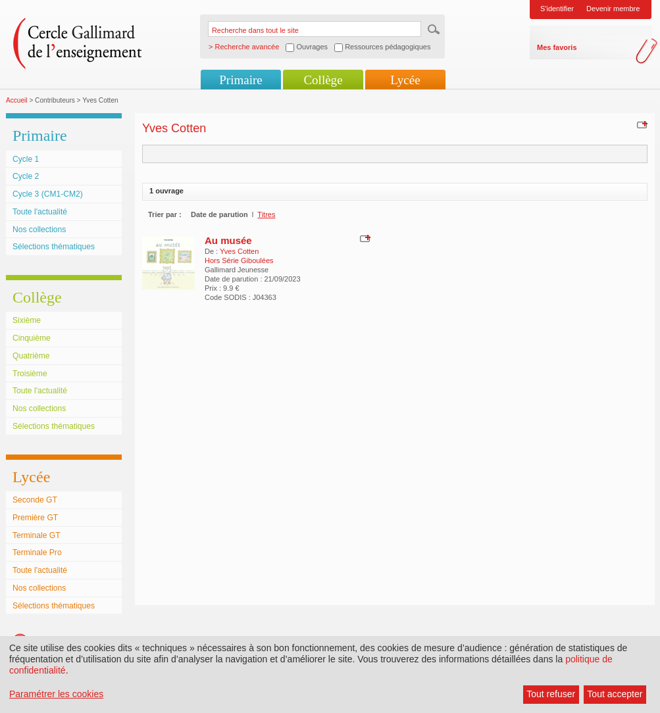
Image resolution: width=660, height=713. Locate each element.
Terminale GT (37, 535)
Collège (322, 80)
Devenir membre (613, 8)
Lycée (405, 80)
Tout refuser (550, 694)
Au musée (228, 240)
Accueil (17, 100)
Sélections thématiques (54, 246)
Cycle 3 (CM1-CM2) (48, 194)
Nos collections (39, 229)
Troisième (30, 373)
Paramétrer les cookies (56, 694)
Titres (266, 214)
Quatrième (31, 355)
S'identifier (557, 8)
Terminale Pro (37, 552)
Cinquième (32, 338)
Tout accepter (614, 694)
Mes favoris (557, 47)
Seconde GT (35, 499)
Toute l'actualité (40, 211)
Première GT (35, 517)
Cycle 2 (26, 176)
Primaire (240, 80)
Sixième (27, 320)
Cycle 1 (26, 159)
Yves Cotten (239, 251)
